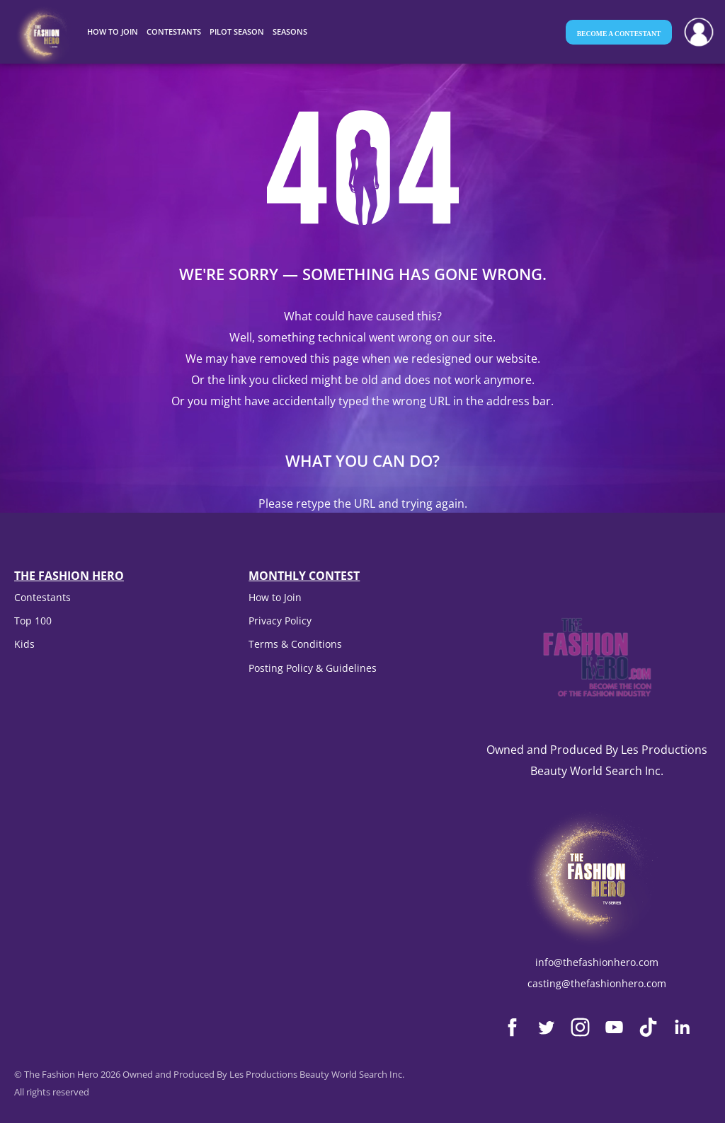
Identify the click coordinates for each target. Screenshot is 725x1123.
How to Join (275, 597)
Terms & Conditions (295, 644)
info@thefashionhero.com (596, 962)
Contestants (42, 597)
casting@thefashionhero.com (596, 983)
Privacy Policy (280, 620)
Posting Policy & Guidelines (313, 668)
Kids (24, 644)
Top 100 (33, 620)
